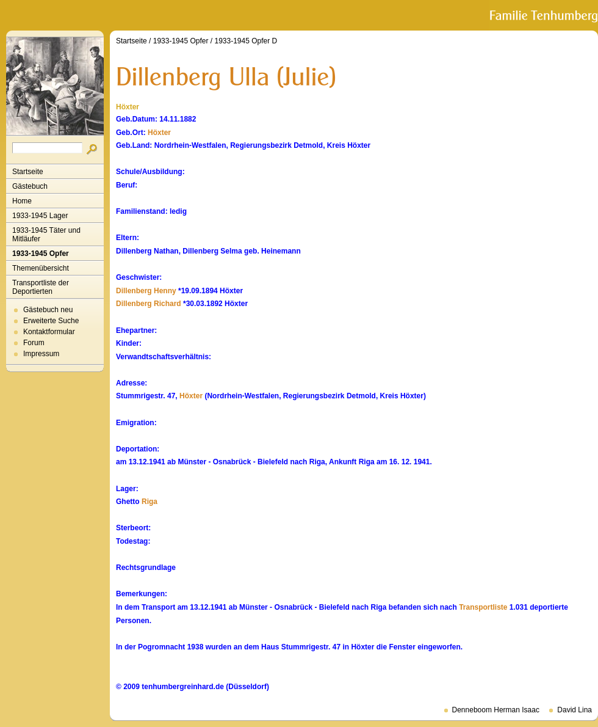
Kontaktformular (49, 331)
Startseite (27, 171)
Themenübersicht (40, 268)
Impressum (41, 353)
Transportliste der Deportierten (40, 287)
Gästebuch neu (48, 309)
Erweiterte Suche (51, 320)
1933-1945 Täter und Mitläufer (46, 234)
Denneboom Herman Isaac (495, 710)
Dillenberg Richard (148, 303)
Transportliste (483, 607)
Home (22, 201)
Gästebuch (30, 186)
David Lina (574, 710)
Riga (149, 501)
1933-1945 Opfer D (245, 41)
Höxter (159, 132)
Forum (34, 342)
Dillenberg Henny (146, 291)
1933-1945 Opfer (40, 253)
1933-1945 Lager (40, 215)
